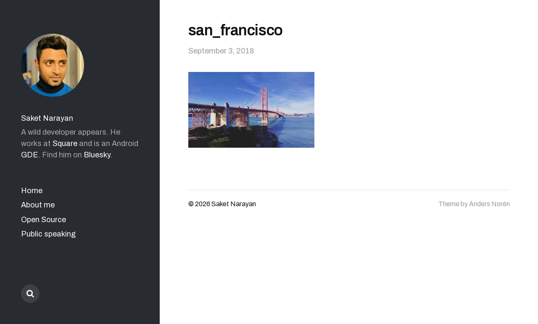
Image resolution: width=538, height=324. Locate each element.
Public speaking (48, 234)
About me (38, 205)
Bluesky (97, 155)
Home (31, 190)
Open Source (43, 219)
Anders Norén (489, 203)
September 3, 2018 (221, 51)
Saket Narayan (47, 118)
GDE (29, 155)
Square (65, 143)
